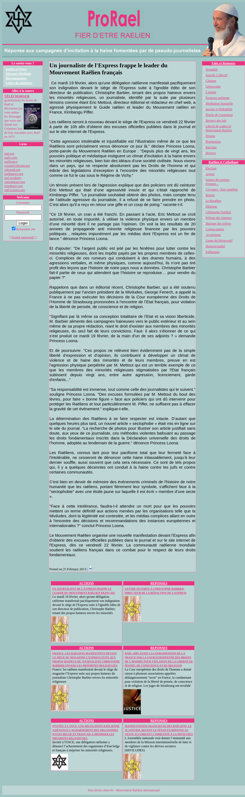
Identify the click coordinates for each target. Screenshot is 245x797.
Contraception (215, 229)
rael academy (13, 178)
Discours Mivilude (18, 74)
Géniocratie (213, 86)
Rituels (210, 195)
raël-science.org (14, 190)
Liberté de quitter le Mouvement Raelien (219, 128)
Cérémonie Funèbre (218, 212)
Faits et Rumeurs (223, 63)
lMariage (211, 206)
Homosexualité (215, 246)
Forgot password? (23, 237)
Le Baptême (213, 201)
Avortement (213, 235)
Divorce (211, 153)
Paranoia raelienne (218, 98)
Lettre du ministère (19, 83)
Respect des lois (216, 120)
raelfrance (10, 162)
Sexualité (212, 69)
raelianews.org (13, 174)
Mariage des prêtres (218, 223)
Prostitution (213, 142)
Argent (210, 174)
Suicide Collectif (216, 75)
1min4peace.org (14, 182)
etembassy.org (13, 186)
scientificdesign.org (17, 166)
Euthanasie (213, 252)
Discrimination (16, 78)
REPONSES (158, 583)
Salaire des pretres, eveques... (218, 182)
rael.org (9, 153)
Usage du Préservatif (219, 240)
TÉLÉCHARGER (16, 96)
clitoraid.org (12, 170)
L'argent (211, 92)
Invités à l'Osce (16, 69)
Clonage (211, 81)
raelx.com (10, 157)
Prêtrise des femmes (219, 218)
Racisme (211, 147)
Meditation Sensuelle (219, 103)
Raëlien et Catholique (224, 162)
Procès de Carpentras (219, 115)
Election (211, 168)
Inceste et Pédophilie (219, 109)
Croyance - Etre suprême (222, 189)
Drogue (210, 136)
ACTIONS (86, 583)
